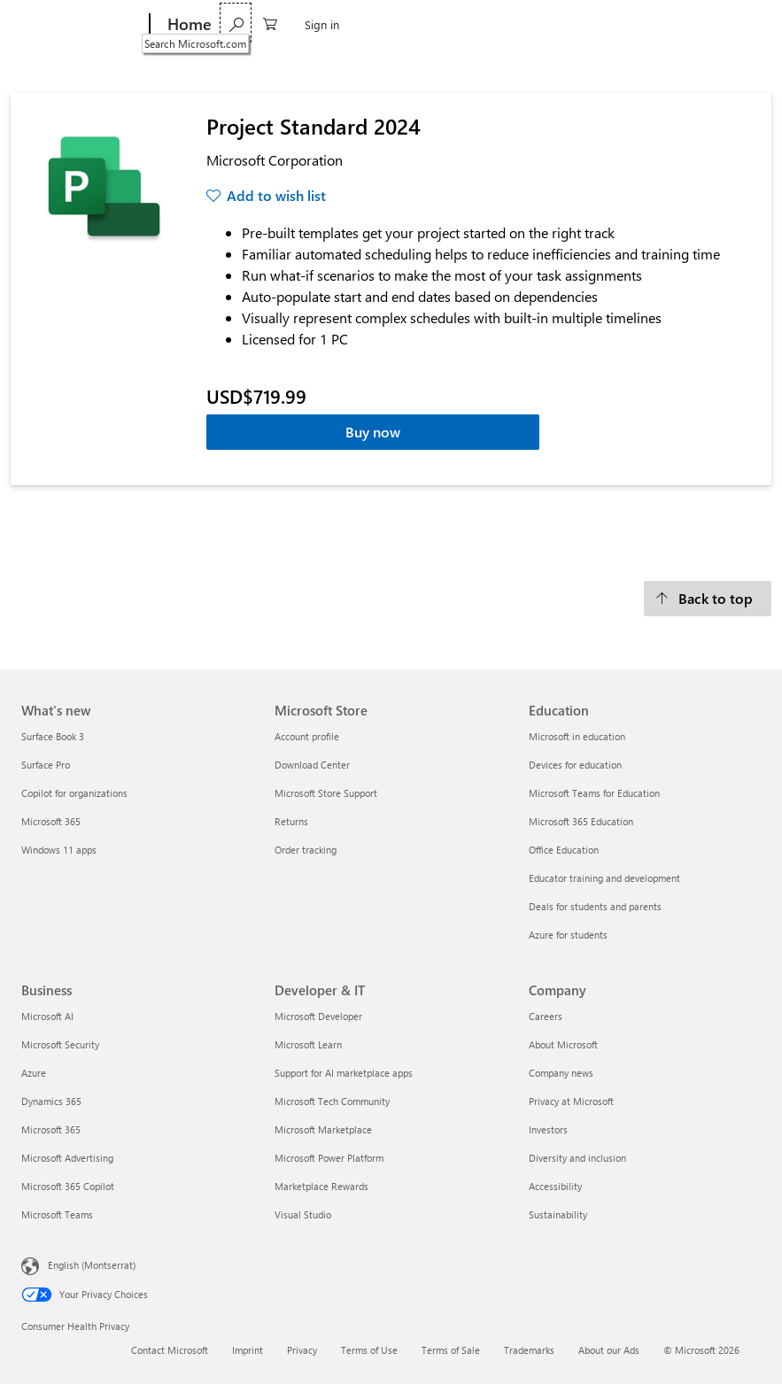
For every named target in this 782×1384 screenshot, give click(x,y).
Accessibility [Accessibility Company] (555, 1186)
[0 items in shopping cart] (687, 22)
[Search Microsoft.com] (653, 23)
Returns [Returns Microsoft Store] (291, 821)
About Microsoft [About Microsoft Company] (563, 1044)
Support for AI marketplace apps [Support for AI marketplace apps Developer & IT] (344, 1072)
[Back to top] (707, 598)
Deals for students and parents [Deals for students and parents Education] (595, 906)
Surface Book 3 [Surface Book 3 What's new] (52, 736)
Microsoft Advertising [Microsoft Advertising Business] (67, 1157)
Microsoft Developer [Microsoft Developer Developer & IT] (318, 1016)
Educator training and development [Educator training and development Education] (604, 878)
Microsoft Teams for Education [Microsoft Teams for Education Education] (594, 793)
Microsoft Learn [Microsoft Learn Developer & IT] (308, 1044)
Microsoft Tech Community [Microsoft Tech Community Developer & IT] (332, 1101)
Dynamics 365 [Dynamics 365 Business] (51, 1101)
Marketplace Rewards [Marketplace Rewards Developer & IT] (321, 1186)
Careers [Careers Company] (545, 1016)
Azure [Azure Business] (33, 1072)
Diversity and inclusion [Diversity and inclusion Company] (577, 1157)
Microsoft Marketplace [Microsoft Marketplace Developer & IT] (323, 1129)
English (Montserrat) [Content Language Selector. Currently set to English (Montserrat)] (91, 1265)
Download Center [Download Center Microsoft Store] (312, 764)
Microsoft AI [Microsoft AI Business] (47, 1016)
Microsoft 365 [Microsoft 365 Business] (51, 1129)
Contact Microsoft (169, 1350)
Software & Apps (274, 24)
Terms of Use (369, 1350)
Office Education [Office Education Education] (564, 849)
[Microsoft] (82, 25)
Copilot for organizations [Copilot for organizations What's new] (74, 793)
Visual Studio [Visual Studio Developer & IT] (303, 1214)
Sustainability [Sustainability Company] (558, 1214)
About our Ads (608, 1350)
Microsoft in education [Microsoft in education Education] (577, 736)
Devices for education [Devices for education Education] (575, 764)
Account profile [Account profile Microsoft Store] (307, 736)
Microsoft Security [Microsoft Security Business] (60, 1044)
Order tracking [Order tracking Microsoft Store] (306, 849)
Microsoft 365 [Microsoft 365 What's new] (51, 821)
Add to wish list (276, 195)
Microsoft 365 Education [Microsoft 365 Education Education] (581, 821)
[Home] (188, 25)
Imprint (247, 1350)
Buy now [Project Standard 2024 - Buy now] (372, 431)
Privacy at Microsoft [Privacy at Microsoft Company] (571, 1101)
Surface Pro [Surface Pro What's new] (45, 764)
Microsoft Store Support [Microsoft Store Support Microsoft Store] (326, 793)
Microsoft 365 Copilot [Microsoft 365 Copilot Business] (67, 1186)
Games (369, 24)
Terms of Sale (451, 1350)
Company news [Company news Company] (561, 1072)
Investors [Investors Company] (548, 1129)
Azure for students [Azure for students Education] (568, 934)
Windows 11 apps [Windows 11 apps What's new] (59, 849)
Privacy (302, 1350)
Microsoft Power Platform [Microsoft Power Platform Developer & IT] (329, 1157)
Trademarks (529, 1350)
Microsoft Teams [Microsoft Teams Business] (57, 1214)
